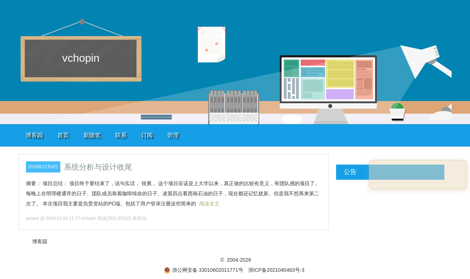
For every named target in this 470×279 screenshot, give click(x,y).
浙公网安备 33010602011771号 (203, 270)
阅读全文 (209, 203)
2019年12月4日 (43, 166)
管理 (173, 135)
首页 (63, 135)
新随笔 (92, 135)
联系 (121, 135)
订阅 (147, 135)
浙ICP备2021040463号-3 (276, 270)
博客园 (34, 135)
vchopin (80, 58)
